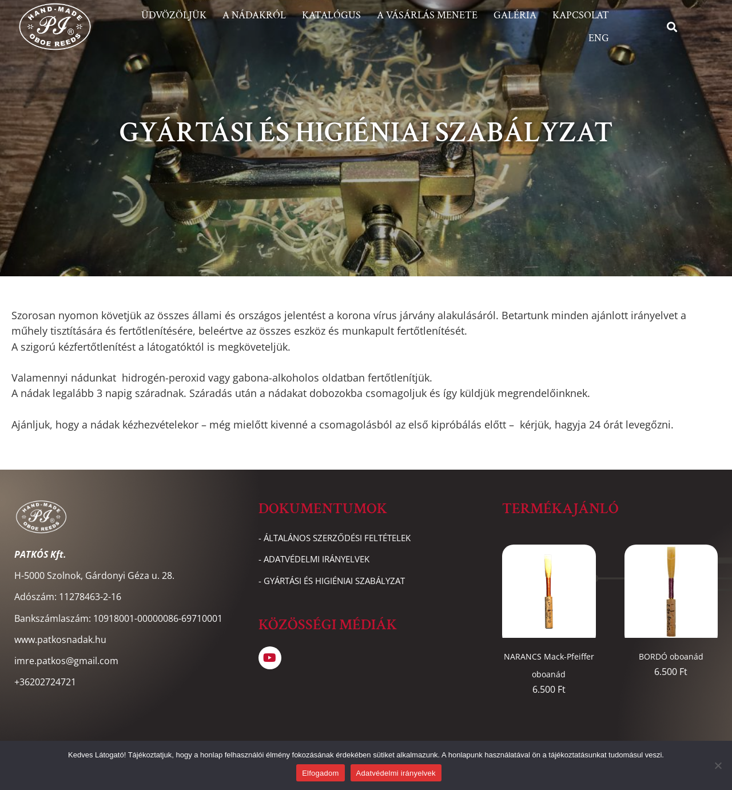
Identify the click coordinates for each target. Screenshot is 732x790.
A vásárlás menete (427, 15)
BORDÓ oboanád (671, 656)
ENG (598, 38)
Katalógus (331, 15)
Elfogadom (320, 773)
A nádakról (254, 15)
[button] (672, 26)
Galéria (515, 15)
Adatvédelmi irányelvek (396, 773)
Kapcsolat (580, 15)
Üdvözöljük (173, 15)
